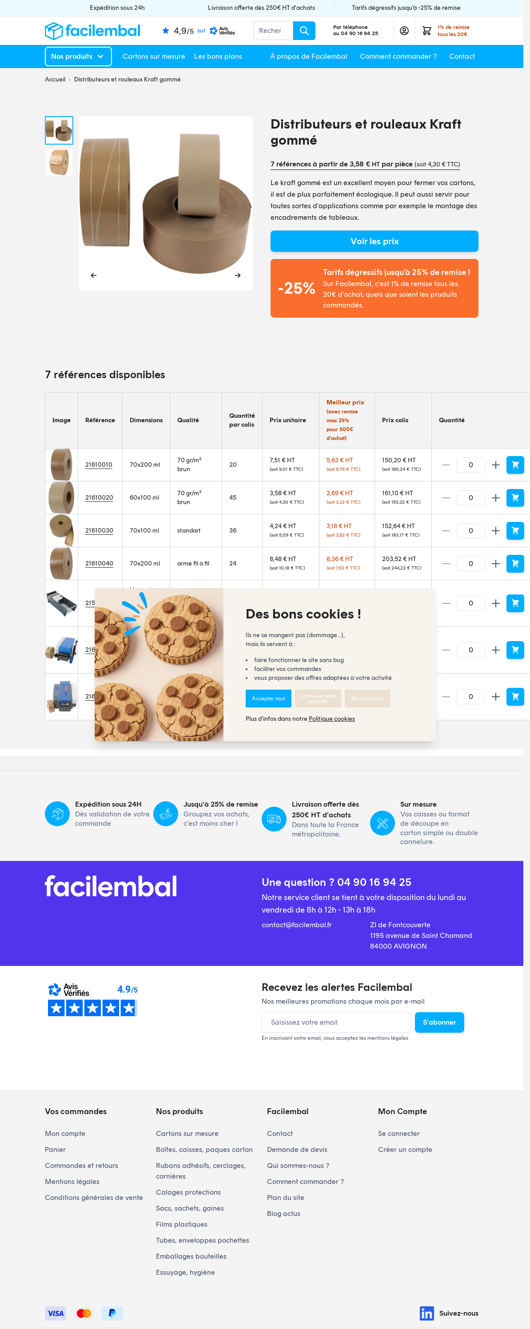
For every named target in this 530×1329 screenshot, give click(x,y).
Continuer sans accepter (318, 698)
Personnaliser (367, 698)
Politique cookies (332, 719)
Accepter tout (268, 698)
